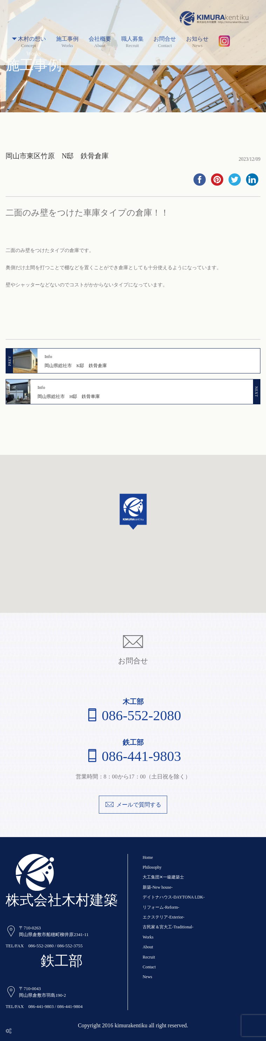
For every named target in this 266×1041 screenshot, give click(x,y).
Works (148, 937)
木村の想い (28, 39)
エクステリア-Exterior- (163, 917)
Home (148, 857)
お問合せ (165, 39)
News (147, 976)
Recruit (149, 957)
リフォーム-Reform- (161, 907)
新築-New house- (158, 887)
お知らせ (197, 39)
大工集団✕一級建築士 (163, 877)
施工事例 (67, 39)
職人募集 (132, 39)
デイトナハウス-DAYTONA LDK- (174, 897)
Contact (149, 966)
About (148, 946)
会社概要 (100, 39)
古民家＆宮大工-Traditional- (168, 926)
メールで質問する (133, 804)
